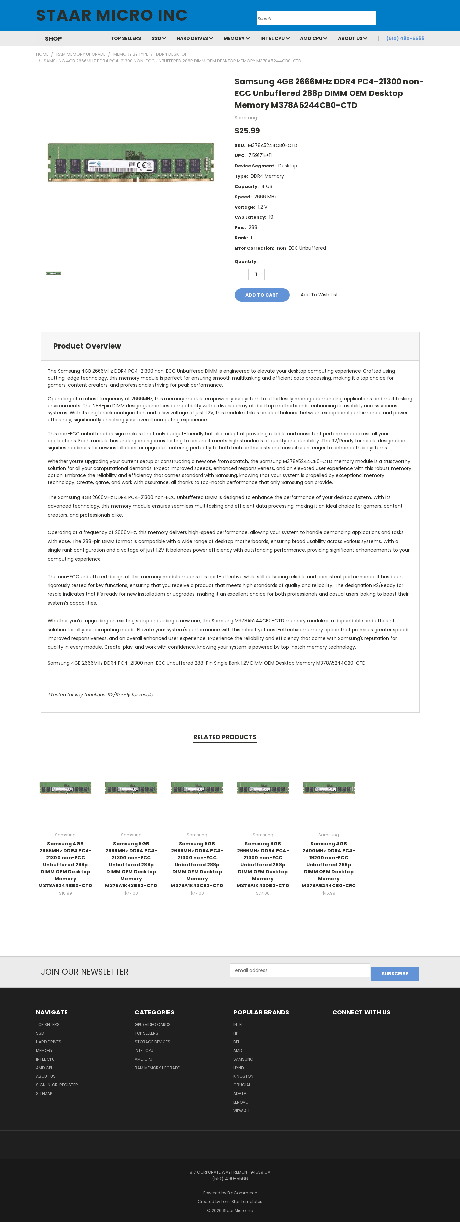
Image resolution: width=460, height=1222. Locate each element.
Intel (238, 1021)
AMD (237, 1047)
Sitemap (44, 1090)
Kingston (243, 1073)
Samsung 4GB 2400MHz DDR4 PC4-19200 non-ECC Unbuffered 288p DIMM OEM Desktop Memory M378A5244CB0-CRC (329, 864)
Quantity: (246, 261)
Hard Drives (195, 38)
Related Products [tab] (225, 737)
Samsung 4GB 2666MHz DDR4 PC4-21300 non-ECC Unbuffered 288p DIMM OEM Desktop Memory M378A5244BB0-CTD (65, 864)
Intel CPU (275, 38)
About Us (352, 38)
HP (235, 1030)
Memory (237, 38)
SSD (159, 38)
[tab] (230, 346)
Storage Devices (152, 1038)
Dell (237, 1038)
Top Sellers (126, 38)
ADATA (239, 1090)
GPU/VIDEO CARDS (153, 1021)
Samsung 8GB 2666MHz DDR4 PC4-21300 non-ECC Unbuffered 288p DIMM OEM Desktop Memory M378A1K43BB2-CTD (131, 864)
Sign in (43, 1081)
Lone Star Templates (241, 1198)
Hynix (238, 1064)
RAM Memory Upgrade (157, 1064)
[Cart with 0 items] (422, 17)
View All (241, 1107)
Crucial (242, 1081)
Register (68, 1081)
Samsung (243, 1056)
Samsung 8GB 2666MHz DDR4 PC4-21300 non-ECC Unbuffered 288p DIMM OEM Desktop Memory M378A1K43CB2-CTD (197, 864)
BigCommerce (242, 1189)
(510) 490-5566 (405, 38)
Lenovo (240, 1099)
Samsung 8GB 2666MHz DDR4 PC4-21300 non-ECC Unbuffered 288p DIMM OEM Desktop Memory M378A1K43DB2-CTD (263, 864)
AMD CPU (313, 38)
